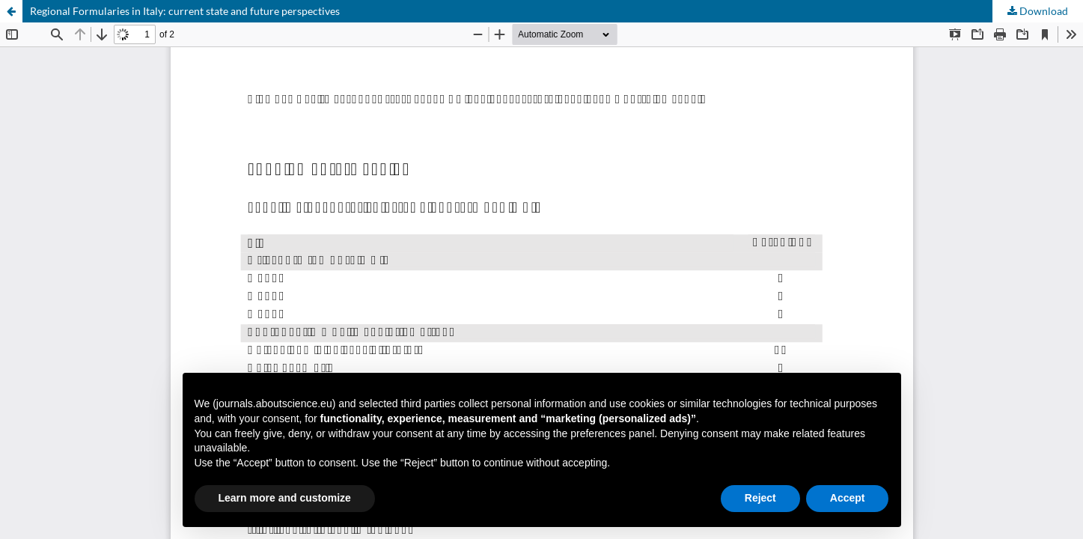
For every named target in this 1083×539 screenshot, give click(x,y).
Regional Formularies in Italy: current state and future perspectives (185, 10)
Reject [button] (760, 498)
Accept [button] (847, 498)
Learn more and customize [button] (285, 498)
